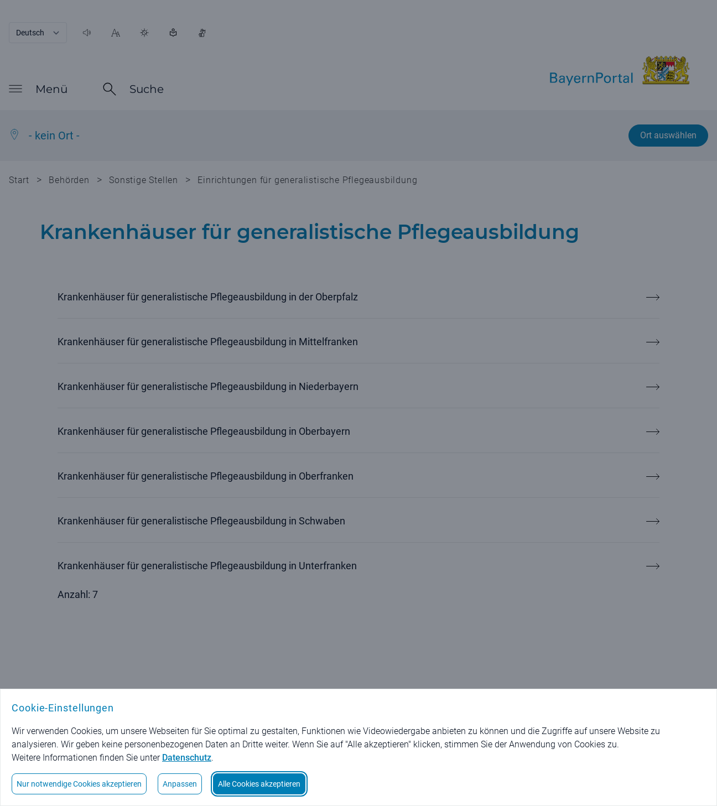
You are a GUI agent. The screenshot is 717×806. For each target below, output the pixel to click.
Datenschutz (186, 757)
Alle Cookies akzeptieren (259, 783)
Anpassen (180, 783)
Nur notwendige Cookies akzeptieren (79, 783)
